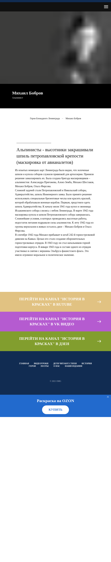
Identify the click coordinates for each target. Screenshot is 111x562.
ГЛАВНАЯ (24, 363)
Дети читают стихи (65, 363)
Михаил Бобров (73, 118)
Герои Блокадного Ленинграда (45, 118)
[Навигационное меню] (106, 6)
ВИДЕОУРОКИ (41, 363)
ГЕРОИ (32, 366)
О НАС (56, 366)
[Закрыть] (108, 397)
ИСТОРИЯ (87, 363)
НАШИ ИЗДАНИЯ (73, 366)
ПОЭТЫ (45, 366)
